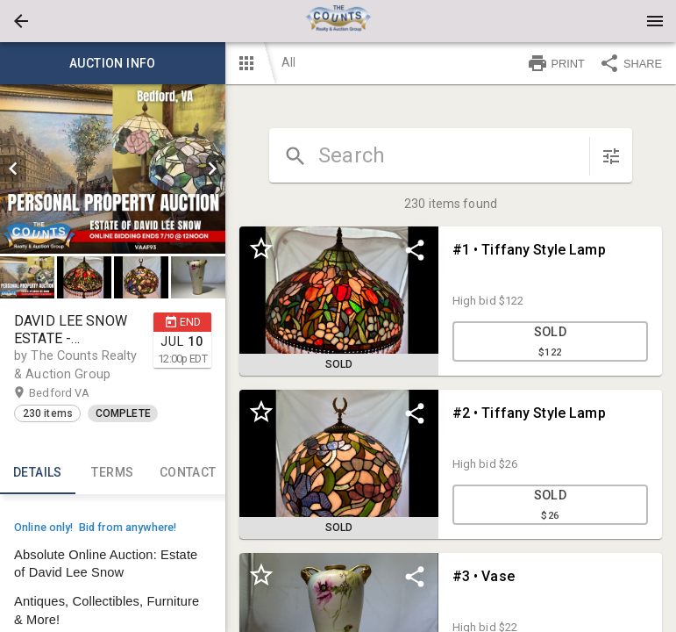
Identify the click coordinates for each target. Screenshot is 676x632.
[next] (212, 168)
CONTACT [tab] (187, 473)
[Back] (21, 21)
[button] (21, 21)
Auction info (112, 63)
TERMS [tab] (113, 473)
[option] (112, 169)
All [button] (288, 62)
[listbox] (112, 169)
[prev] (13, 168)
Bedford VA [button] (76, 393)
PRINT (556, 63)
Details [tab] (37, 473)
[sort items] (611, 156)
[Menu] (655, 21)
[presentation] (338, 21)
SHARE (630, 63)
